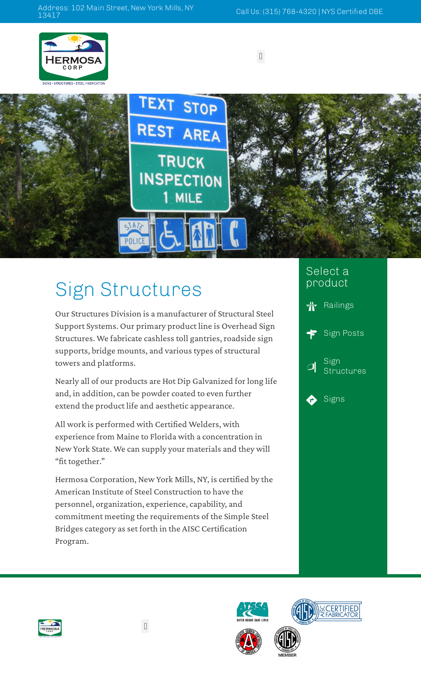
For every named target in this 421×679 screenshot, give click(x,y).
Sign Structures (345, 366)
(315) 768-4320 (290, 11)
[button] (261, 56)
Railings (339, 305)
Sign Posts (344, 333)
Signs (334, 399)
